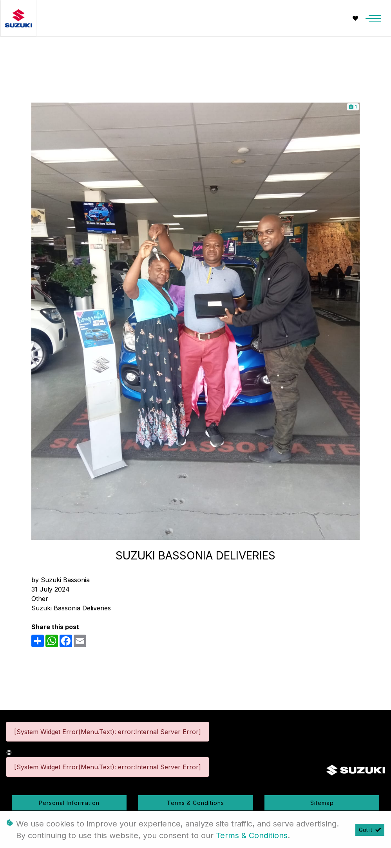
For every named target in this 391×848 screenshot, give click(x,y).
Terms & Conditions (195, 802)
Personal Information (69, 802)
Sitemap (322, 802)
